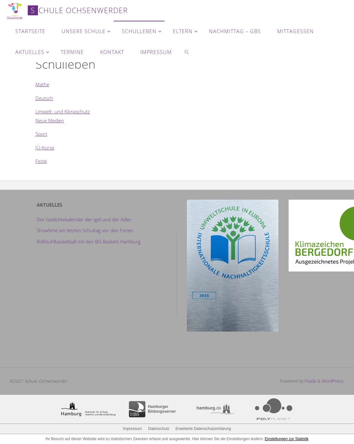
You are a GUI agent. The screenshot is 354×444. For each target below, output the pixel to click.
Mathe (42, 84)
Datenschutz (158, 428)
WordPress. (333, 381)
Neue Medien (49, 120)
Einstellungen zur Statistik (286, 439)
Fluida (309, 381)
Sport (41, 134)
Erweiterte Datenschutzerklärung (203, 428)
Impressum (132, 428)
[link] (187, 52)
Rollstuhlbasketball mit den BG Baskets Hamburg (89, 241)
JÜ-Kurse (44, 147)
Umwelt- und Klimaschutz (62, 111)
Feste (41, 161)
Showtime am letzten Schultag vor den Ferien (85, 230)
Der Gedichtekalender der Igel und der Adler (84, 219)
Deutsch (44, 98)
